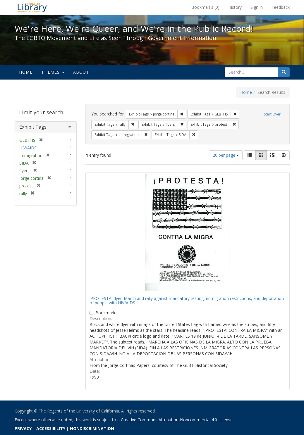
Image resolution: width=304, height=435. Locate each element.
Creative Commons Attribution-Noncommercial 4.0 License (177, 419)
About (81, 72)
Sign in (256, 7)
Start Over (272, 114)
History (235, 7)
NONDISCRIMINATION (92, 428)
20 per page (226, 155)
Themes (52, 72)
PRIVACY (23, 428)
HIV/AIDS (28, 148)
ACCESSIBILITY (50, 428)
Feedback (281, 7)
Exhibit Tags (33, 127)
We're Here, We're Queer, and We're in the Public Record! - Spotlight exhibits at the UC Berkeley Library (32, 7)
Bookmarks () (205, 7)
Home (26, 72)
